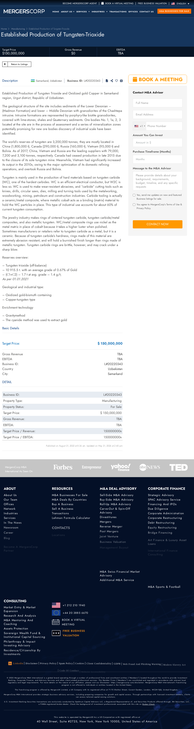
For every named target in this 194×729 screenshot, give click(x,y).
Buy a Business (63, 504)
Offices (133, 11)
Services (83, 11)
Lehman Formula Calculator (71, 520)
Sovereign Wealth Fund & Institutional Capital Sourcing (24, 637)
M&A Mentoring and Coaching (18, 622)
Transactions (118, 11)
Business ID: (75, 81)
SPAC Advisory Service (164, 500)
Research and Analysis (20, 616)
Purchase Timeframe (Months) (152, 152)
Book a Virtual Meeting (117, 3)
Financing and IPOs (162, 504)
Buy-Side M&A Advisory (117, 500)
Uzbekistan (56, 81)
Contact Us (147, 11)
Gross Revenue (73, 49)
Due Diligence (158, 509)
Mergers (105, 523)
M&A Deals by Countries (69, 500)
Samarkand (42, 81)
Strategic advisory (161, 495)
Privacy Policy (48, 663)
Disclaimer (32, 663)
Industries (100, 11)
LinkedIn (15, 663)
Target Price (9, 49)
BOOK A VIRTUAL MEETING (73, 622)
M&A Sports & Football (164, 587)
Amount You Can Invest (148, 135)
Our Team (11, 500)
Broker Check (148, 704)
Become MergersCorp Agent (80, 3)
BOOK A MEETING (158, 79)
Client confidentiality (99, 666)
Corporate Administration (166, 514)
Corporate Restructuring (165, 520)
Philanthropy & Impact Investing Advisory (19, 647)
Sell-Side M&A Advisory (117, 495)
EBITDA (121, 49)
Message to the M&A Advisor (152, 168)
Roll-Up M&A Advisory (115, 504)
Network (10, 509)
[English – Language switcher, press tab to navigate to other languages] (181, 3)
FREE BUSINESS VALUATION (152, 3)
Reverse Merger (111, 529)
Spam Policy (66, 664)
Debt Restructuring (161, 525)
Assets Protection (16, 629)
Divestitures (108, 518)
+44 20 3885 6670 (75, 613)
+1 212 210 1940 (74, 605)
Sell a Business (63, 509)
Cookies (79, 664)
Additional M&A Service (117, 580)
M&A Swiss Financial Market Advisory (120, 573)
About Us (67, 11)
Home (55, 11)
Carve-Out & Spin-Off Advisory (115, 512)
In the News (13, 525)
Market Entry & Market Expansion (20, 609)
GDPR (117, 667)
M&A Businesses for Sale (174, 11)
